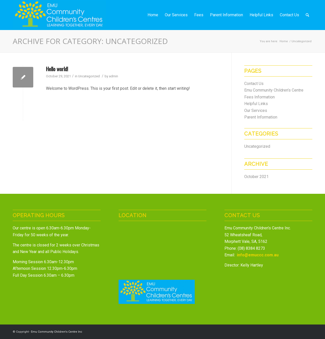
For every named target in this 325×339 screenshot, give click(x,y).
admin (113, 76)
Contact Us (254, 83)
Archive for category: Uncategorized (90, 41)
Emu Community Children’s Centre (273, 90)
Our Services (255, 110)
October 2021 (256, 176)
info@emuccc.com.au (258, 255)
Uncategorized (89, 76)
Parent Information (260, 117)
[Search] (307, 15)
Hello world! (57, 69)
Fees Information (259, 97)
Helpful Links (256, 103)
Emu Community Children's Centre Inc (56, 331)
